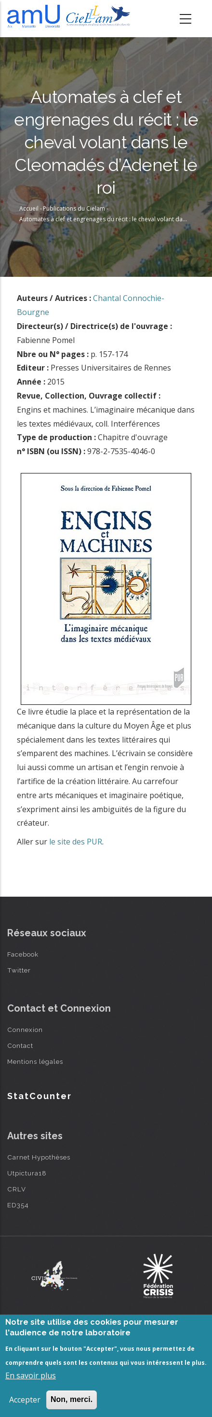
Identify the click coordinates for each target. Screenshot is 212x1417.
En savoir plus (30, 1375)
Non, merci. (72, 1399)
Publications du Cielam (74, 208)
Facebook (23, 954)
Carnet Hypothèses (38, 1157)
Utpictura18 (27, 1173)
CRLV (16, 1189)
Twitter (19, 970)
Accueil (29, 208)
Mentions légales (35, 1061)
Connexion (25, 1029)
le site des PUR (75, 841)
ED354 (18, 1205)
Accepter (24, 1399)
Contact (20, 1045)
